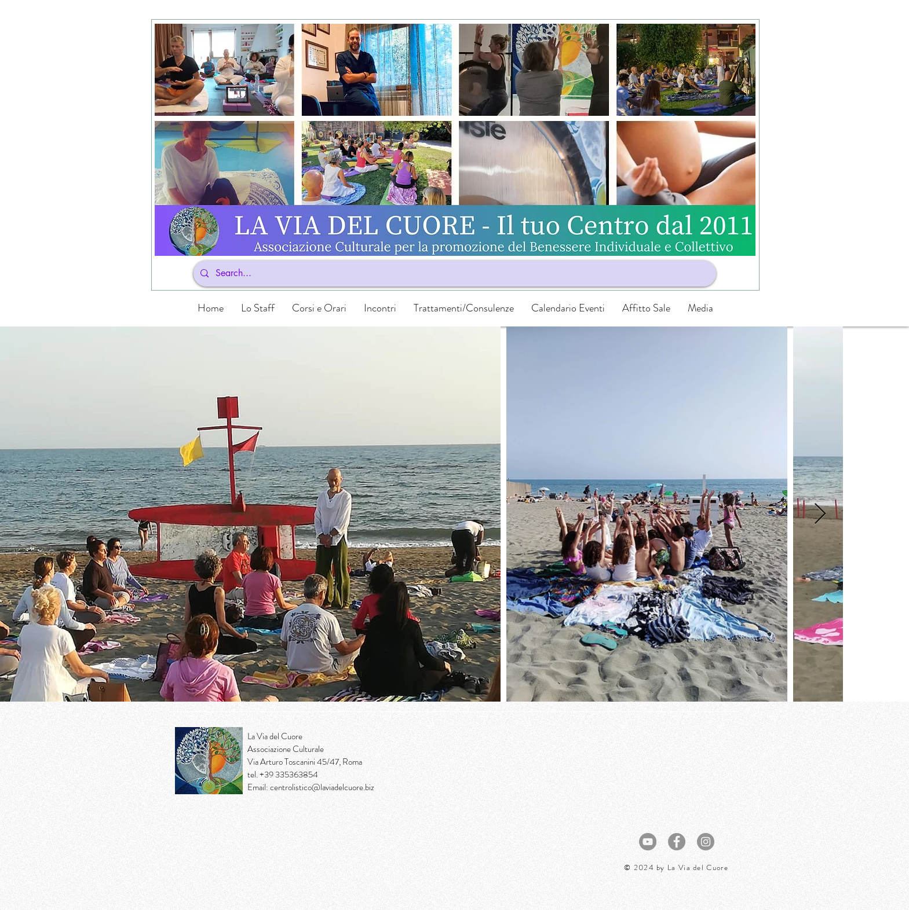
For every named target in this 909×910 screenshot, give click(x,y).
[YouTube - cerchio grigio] (647, 841)
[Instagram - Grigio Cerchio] (705, 841)
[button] (319, 307)
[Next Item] (820, 514)
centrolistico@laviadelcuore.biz (322, 787)
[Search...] (454, 273)
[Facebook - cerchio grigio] (676, 841)
